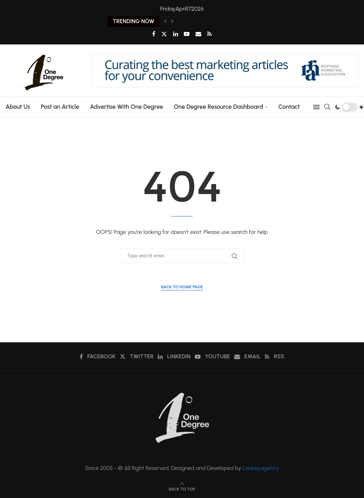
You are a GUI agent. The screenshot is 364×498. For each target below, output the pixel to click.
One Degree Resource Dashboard (218, 106)
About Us (17, 106)
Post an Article (60, 106)
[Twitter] (164, 34)
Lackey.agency (260, 468)
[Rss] (209, 34)
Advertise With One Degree (126, 106)
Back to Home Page (182, 286)
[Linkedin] (175, 34)
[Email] (198, 34)
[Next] (172, 21)
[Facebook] (153, 34)
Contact (289, 106)
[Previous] (165, 21)
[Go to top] (182, 488)
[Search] (327, 107)
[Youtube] (186, 34)
